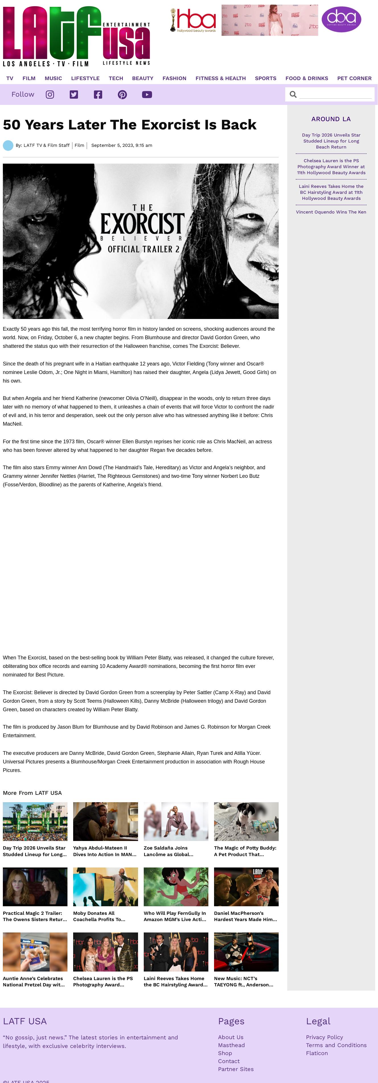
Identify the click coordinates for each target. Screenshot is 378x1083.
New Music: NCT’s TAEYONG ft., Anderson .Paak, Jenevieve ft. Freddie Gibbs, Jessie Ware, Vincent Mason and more (244, 982)
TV (9, 78)
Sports (265, 78)
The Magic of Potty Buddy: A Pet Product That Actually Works (245, 851)
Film (29, 78)
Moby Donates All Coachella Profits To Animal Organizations (98, 916)
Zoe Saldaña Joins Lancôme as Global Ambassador (166, 851)
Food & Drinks (306, 78)
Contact (229, 1061)
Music (53, 78)
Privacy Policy (324, 1037)
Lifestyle (85, 78)
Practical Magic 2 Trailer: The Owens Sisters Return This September (34, 916)
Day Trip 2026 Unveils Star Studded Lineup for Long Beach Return (34, 851)
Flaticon (317, 1053)
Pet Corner (354, 78)
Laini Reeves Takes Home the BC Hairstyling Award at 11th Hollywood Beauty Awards (174, 982)
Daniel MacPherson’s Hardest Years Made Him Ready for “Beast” (243, 916)
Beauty (142, 78)
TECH (116, 78)
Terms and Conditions (336, 1045)
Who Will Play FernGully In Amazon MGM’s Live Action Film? (176, 916)
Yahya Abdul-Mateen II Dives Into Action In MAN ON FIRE (102, 851)
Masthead (231, 1045)
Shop (225, 1053)
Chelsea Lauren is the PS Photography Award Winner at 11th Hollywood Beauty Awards (103, 982)
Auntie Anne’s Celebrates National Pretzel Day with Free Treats (33, 982)
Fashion (174, 78)
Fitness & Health (221, 78)
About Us (231, 1037)
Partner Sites (236, 1069)
